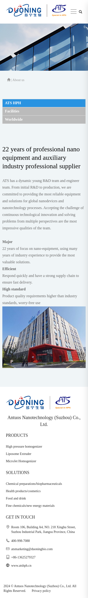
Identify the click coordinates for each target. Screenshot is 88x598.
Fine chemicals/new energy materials (30, 505)
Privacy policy (41, 591)
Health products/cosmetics (23, 491)
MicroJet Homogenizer (21, 461)
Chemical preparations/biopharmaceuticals (34, 484)
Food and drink (16, 498)
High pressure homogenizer (24, 446)
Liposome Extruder (18, 454)
